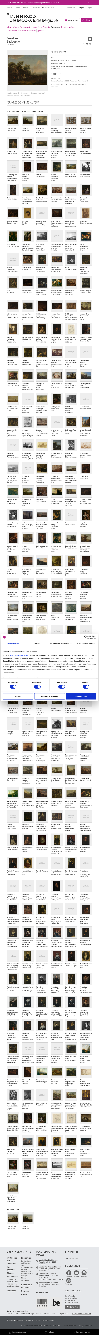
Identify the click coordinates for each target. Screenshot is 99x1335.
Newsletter (73, 1307)
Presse (25, 8)
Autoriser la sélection (50, 696)
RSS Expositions (71, 1298)
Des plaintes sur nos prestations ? (31, 1326)
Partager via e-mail (90, 44)
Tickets (87, 20)
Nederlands (71, 8)
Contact (17, 8)
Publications (25, 1263)
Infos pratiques (13, 27)
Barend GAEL (69, 80)
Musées (64, 27)
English (89, 8)
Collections (55, 27)
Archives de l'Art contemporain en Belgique (27, 1274)
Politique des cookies (85, 1326)
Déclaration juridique (70, 1326)
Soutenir (25, 1291)
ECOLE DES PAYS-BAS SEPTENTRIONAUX (68, 86)
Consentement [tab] (13, 644)
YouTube (76, 1276)
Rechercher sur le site (43, 8)
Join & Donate (73, 20)
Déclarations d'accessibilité (52, 1326)
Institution (72, 27)
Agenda (46, 27)
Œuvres (90, 39)
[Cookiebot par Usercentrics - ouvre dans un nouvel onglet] (86, 637)
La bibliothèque (26, 1261)
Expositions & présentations (31, 27)
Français (81, 8)
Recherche (31, 31)
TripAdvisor (68, 1284)
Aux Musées (12, 1277)
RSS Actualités (70, 1300)
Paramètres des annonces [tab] (61, 644)
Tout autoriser (81, 696)
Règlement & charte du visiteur (13, 1285)
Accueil (9, 8)
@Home (40, 31)
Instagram (84, 1276)
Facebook (69, 1276)
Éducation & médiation (17, 31)
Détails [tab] (37, 644)
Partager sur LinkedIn (86, 44)
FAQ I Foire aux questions (12, 1261)
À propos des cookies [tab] (86, 644)
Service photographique (27, 1266)
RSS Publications (71, 1302)
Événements (35, 8)
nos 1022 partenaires (19, 655)
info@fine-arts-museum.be (81, 1314)
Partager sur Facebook (83, 44)
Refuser (18, 696)
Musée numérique (25, 1279)
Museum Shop (12, 1282)
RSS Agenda (70, 1296)
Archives (24, 1269)
